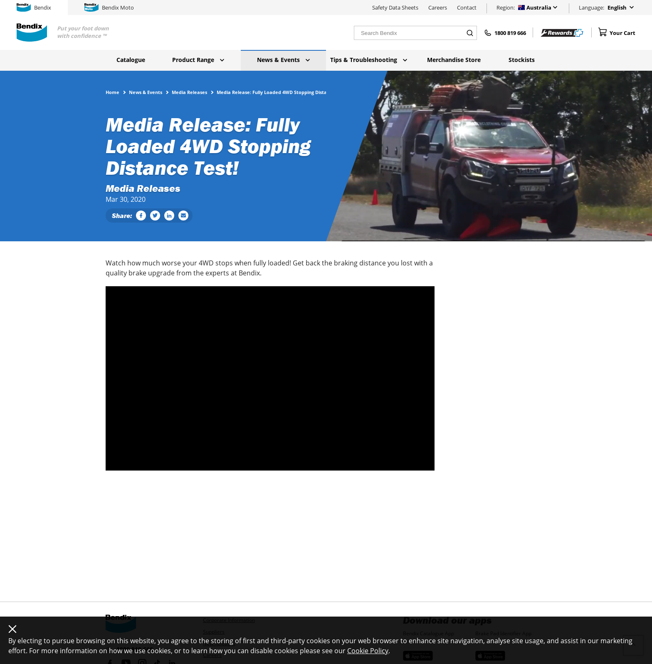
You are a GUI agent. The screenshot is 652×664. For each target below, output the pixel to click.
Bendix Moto (109, 7)
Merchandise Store (454, 60)
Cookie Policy (367, 650)
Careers (437, 7)
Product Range (198, 60)
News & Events (283, 60)
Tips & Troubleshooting (368, 60)
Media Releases (189, 92)
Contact (467, 7)
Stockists (522, 60)
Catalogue (130, 60)
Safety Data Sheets (395, 7)
